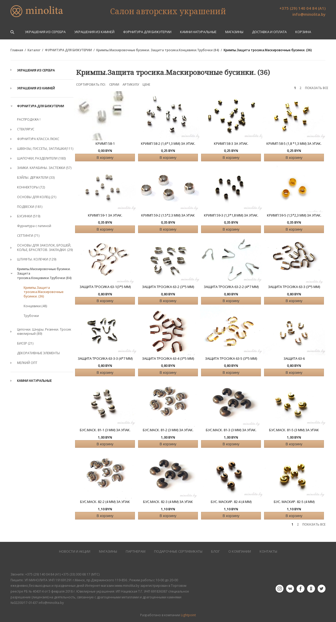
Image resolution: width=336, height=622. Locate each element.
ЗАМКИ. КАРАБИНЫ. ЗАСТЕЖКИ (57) (44, 168)
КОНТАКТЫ (268, 551)
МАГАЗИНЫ (108, 551)
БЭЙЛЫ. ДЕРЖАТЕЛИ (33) (36, 177)
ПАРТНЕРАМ (135, 551)
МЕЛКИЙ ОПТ (27, 363)
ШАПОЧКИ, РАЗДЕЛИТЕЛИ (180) (41, 158)
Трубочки (31, 315)
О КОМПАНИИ (239, 551)
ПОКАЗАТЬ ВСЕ (316, 88)
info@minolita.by (309, 14)
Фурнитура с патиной (34, 226)
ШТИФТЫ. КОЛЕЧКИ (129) (36, 259)
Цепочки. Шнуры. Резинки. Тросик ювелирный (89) (44, 331)
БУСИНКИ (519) (28, 216)
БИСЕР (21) (25, 343)
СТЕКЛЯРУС (25, 129)
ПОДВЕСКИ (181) (29, 206)
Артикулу (131, 84)
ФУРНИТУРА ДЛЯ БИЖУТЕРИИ (147, 32)
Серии (114, 84)
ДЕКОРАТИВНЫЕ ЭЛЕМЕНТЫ (38, 353)
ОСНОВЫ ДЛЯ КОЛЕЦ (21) (36, 197)
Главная (16, 50)
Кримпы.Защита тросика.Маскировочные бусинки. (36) (268, 50)
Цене (146, 84)
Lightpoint (188, 615)
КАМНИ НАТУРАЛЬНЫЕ (198, 32)
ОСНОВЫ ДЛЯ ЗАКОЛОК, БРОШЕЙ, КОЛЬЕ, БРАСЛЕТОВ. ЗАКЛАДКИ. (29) (45, 247)
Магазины (234, 32)
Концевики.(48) (35, 306)
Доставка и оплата (269, 32)
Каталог (34, 50)
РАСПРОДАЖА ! (28, 119)
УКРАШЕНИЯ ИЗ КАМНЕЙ (94, 32)
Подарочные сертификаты (178, 551)
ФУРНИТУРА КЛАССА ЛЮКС (38, 139)
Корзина (303, 32)
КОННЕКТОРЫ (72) (31, 187)
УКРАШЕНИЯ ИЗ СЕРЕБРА (45, 32)
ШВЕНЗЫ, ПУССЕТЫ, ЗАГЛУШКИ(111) (45, 148)
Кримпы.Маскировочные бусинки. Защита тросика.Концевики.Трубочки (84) (157, 50)
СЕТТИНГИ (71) (28, 235)
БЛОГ (215, 551)
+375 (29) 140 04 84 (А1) (302, 8)
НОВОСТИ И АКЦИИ (74, 551)
